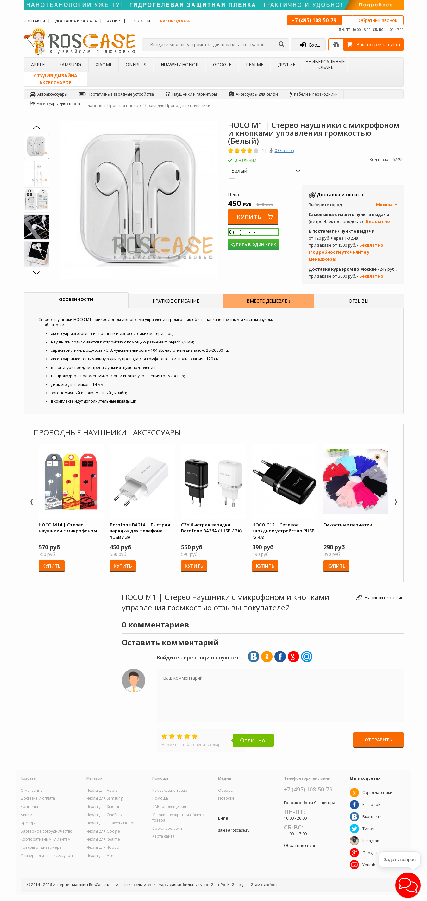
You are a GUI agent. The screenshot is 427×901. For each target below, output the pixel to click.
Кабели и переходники (314, 94)
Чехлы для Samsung (104, 798)
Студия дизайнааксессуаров (55, 78)
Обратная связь (300, 845)
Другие (286, 64)
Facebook (371, 804)
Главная (94, 105)
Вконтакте (371, 816)
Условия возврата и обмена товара (178, 817)
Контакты (34, 21)
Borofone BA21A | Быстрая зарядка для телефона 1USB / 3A (140, 531)
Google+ (370, 852)
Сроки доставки (167, 828)
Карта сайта (163, 836)
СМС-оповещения (169, 806)
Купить (249, 217)
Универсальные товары (325, 64)
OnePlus (136, 64)
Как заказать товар (169, 790)
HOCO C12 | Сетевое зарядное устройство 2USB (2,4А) (283, 531)
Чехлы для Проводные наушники (176, 105)
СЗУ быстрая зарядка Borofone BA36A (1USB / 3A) (211, 528)
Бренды (28, 823)
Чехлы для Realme (103, 839)
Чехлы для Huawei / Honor (110, 823)
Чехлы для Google (103, 831)
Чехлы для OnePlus (104, 814)
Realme (254, 64)
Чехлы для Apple (101, 790)
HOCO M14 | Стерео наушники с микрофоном (68, 528)
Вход (310, 44)
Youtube (370, 864)
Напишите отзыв (384, 597)
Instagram (371, 840)
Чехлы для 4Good (102, 847)
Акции (114, 21)
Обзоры (226, 790)
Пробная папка (122, 105)
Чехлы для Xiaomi (102, 806)
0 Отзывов (284, 150)
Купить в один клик (253, 244)
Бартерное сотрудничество (46, 831)
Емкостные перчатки (347, 525)
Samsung (70, 64)
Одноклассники (377, 792)
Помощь (160, 798)
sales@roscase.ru (234, 830)
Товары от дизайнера (41, 847)
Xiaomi (103, 64)
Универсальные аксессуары (47, 855)
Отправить (378, 740)
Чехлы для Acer (100, 855)
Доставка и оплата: (340, 195)
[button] (408, 885)
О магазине (32, 790)
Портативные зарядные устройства (116, 94)
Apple (38, 64)
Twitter (368, 828)
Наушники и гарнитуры (191, 94)
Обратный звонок (378, 20)
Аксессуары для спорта (55, 103)
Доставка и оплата (76, 21)
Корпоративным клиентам (46, 839)
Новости (140, 21)
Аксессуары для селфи (253, 94)
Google (222, 64)
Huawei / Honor (179, 64)
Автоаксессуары (48, 94)
